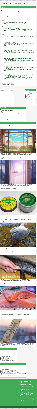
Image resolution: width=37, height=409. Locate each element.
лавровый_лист (27, 387)
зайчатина (22, 390)
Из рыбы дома (29, 94)
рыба (22, 384)
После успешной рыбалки (31, 99)
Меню (3, 7)
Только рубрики (23, 17)
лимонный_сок (27, 395)
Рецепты (19, 28)
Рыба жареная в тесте (5, 112)
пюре (23, 400)
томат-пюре (33, 395)
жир (30, 393)
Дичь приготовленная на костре (6, 350)
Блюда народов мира (30, 92)
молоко (32, 390)
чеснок (33, 393)
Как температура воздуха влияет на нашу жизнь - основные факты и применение (19, 52)
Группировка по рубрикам (15, 17)
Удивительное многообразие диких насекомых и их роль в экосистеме (17, 54)
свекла (28, 399)
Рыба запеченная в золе (5, 357)
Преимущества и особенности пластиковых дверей (14, 23)
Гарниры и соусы (29, 93)
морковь (22, 389)
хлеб (27, 390)
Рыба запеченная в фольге (5, 356)
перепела (24, 399)
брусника (22, 395)
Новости (25, 22)
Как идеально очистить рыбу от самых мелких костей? (15, 30)
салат (21, 400)
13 (9, 84)
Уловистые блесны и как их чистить (11, 28)
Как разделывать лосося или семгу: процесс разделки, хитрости (16, 69)
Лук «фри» (3, 355)
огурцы (27, 393)
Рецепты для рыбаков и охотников (14, 3)
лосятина (22, 394)
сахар (21, 393)
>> (12, 84)
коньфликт (6, 37)
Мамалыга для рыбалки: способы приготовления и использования (17, 74)
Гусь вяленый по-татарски (5, 354)
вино (27, 392)
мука (26, 384)
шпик (24, 393)
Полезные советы (29, 98)
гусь (30, 399)
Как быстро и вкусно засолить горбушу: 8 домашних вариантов (14, 283)
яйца (21, 387)
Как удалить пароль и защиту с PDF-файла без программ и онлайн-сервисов (19, 36)
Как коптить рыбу (4, 109)
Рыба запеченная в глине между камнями (8, 360)
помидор (31, 392)
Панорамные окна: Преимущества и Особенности (14, 22)
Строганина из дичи (4, 359)
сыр (34, 399)
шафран (26, 400)
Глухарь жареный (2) (4, 119)
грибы (24, 392)
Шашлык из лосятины (5, 358)
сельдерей (27, 394)
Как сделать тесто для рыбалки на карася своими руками (15, 78)
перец (32, 382)
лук (21, 382)
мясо (32, 399)
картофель (29, 386)
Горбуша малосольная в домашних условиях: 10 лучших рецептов (17, 77)
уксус (29, 390)
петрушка (22, 386)
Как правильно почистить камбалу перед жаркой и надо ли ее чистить (17, 29)
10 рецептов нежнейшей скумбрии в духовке (13, 76)
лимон (30, 394)
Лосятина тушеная (4, 111)
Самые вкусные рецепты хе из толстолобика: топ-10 (14, 75)
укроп (21, 392)
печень (21, 399)
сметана (27, 389)
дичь (30, 384)
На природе (28, 96)
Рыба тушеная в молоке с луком (6, 110)
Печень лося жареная (5, 118)
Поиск (12, 90)
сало (31, 389)
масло (26, 382)
